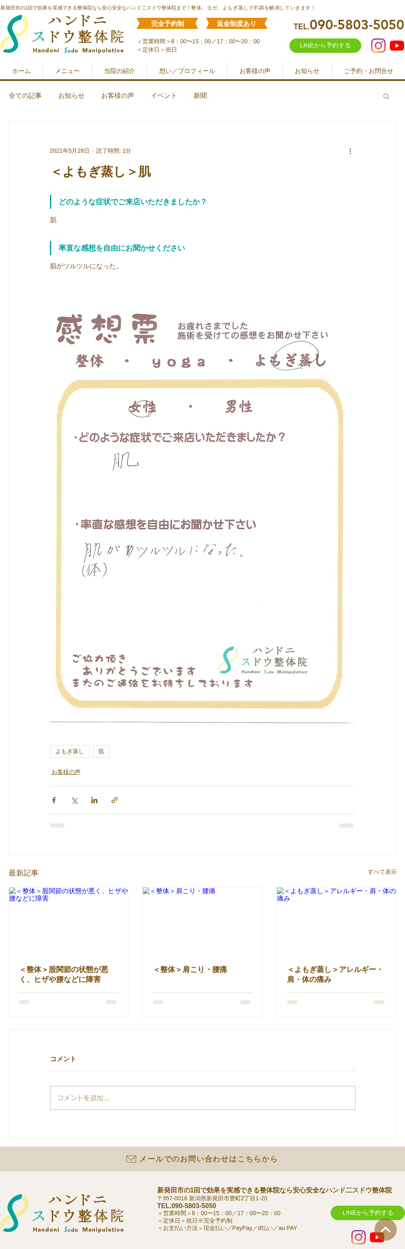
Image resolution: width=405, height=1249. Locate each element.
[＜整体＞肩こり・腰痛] (202, 920)
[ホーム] (385, 1229)
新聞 (200, 95)
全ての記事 (25, 95)
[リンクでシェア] (114, 800)
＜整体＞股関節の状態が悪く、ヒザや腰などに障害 (63, 974)
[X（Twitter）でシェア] (74, 800)
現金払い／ (218, 1228)
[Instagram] (378, 45)
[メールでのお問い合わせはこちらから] (202, 1159)
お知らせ (71, 95)
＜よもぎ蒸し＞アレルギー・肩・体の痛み (335, 974)
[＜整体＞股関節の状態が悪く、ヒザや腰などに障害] (68, 920)
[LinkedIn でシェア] (94, 800)
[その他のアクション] (350, 151)
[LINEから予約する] (325, 45)
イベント (164, 95)
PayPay (242, 1228)
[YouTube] (397, 45)
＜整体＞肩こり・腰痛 (190, 969)
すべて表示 (382, 871)
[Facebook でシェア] (54, 800)
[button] (386, 95)
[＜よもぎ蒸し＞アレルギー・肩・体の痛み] (336, 920)
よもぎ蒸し (69, 751)
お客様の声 (117, 95)
